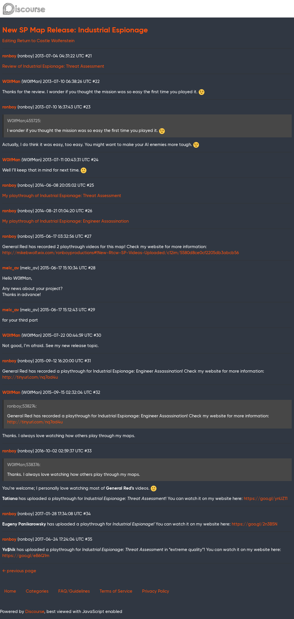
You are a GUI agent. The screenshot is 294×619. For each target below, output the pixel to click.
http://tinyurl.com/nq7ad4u (30, 377)
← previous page (19, 571)
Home (10, 591)
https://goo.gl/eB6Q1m (25, 556)
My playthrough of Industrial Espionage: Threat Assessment (61, 196)
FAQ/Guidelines (74, 591)
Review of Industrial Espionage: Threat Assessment (53, 66)
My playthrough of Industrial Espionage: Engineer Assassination (65, 221)
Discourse (34, 612)
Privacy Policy (155, 591)
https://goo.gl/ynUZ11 (265, 499)
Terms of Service (116, 591)
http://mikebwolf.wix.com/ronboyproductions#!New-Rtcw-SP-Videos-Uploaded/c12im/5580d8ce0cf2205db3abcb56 (120, 253)
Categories (37, 591)
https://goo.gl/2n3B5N (254, 524)
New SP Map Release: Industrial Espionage (75, 30)
